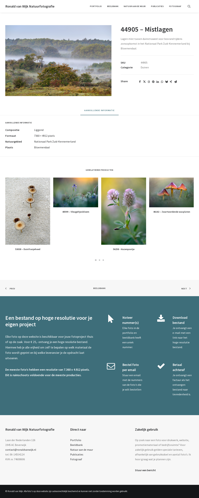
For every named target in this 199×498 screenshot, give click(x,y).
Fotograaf (175, 6)
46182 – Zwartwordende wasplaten (171, 211)
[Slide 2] (99, 260)
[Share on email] (175, 82)
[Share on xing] (171, 82)
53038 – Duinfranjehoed (27, 249)
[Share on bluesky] (167, 82)
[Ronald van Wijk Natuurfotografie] (29, 6)
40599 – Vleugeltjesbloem (75, 211)
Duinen (145, 67)
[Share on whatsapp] (162, 82)
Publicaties (157, 6)
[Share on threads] (149, 82)
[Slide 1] (96, 260)
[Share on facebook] (140, 82)
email (137, 375)
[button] (191, 6)
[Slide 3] (103, 260)
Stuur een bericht (145, 470)
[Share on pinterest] (153, 82)
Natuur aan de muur (135, 6)
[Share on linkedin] (158, 82)
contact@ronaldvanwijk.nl (20, 449)
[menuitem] (96, 6)
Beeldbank (112, 6)
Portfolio (96, 6)
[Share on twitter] (144, 82)
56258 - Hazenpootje (123, 249)
